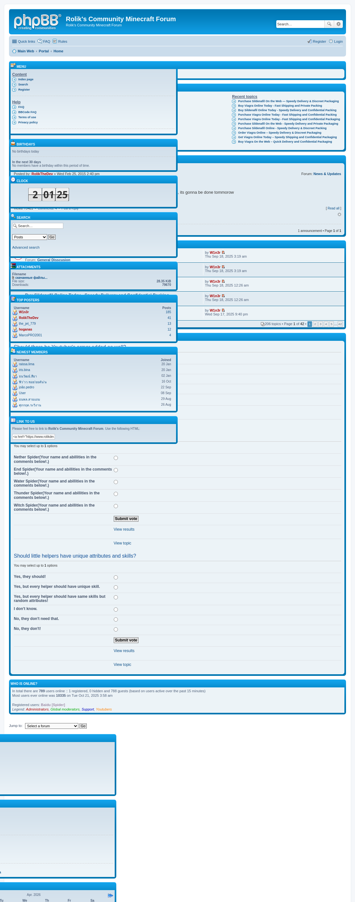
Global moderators (65, 709)
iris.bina (24, 370)
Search (329, 24)
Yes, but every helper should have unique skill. (57, 586)
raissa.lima (26, 364)
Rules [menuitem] (62, 41)
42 (340, 324)
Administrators (37, 709)
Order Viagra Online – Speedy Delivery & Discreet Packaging (279, 132)
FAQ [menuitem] (46, 41)
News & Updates (327, 174)
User (22, 393)
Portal (44, 51)
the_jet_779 (27, 323)
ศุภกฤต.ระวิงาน (30, 405)
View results (124, 529)
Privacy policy (28, 122)
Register (24, 89)
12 (169, 329)
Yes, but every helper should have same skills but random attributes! (59, 598)
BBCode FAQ (27, 112)
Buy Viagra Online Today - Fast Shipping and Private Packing (280, 105)
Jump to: (15, 726)
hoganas (25, 329)
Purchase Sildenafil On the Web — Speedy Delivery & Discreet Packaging (288, 101)
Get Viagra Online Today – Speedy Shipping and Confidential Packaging (287, 137)
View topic (122, 543)
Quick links (26, 41)
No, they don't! (27, 628)
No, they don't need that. (36, 618)
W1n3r (215, 252)
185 (168, 312)
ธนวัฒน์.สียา (28, 376)
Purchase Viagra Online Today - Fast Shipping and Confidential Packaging (289, 119)
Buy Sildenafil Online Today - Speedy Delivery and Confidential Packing (287, 110)
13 (169, 323)
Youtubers (104, 709)
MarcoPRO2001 (30, 335)
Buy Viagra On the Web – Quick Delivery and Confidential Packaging (285, 141)
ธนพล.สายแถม (29, 399)
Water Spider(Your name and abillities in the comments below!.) (54, 483)
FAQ (21, 107)
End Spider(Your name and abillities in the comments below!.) (63, 471)
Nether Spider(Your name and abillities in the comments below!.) (55, 459)
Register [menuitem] (319, 41)
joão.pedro (26, 387)
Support (88, 709)
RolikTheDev (29, 318)
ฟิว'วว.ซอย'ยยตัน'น (33, 382)
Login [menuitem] (338, 41)
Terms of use (27, 117)
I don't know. (25, 608)
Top (339, 214)
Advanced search (338, 24)
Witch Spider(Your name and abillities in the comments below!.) (54, 507)
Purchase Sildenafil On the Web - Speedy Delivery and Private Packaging (288, 123)
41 (169, 318)
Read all (334, 208)
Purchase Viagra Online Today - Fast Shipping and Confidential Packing (287, 114)
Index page (25, 79)
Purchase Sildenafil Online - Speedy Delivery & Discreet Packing (282, 128)
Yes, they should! (30, 576)
